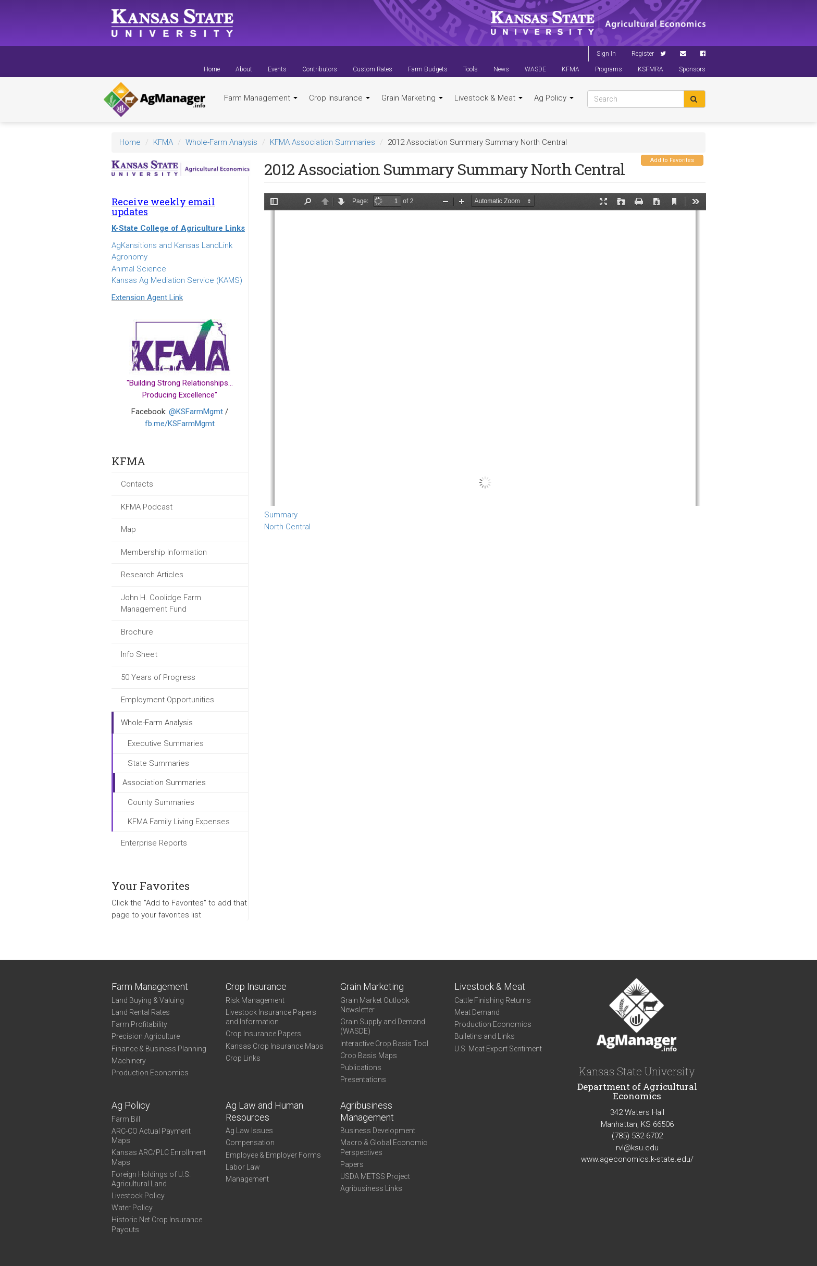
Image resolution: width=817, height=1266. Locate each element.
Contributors (319, 69)
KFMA (570, 69)
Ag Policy (554, 98)
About (244, 69)
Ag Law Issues (249, 1130)
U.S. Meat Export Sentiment (498, 1049)
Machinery (129, 1061)
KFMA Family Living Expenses (179, 821)
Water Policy (132, 1207)
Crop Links (243, 1058)
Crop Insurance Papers (263, 1033)
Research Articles (152, 574)
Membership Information (164, 552)
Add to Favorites (672, 160)
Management (247, 1179)
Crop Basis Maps (368, 1055)
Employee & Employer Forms (273, 1155)
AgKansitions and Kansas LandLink (172, 245)
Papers (352, 1164)
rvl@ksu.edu (637, 1147)
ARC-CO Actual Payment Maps (151, 1136)
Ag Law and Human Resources (264, 1111)
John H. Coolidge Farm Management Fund (161, 603)
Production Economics (150, 1073)
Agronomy (129, 257)
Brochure (137, 632)
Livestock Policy (138, 1195)
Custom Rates (372, 69)
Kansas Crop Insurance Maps (275, 1046)
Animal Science (139, 269)
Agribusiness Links (371, 1188)
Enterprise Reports (154, 843)
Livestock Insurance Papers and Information (271, 1017)
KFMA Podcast (146, 507)
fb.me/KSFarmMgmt (180, 423)
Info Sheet (139, 654)
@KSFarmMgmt (196, 411)
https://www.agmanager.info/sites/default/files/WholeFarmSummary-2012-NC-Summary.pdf (485, 349)
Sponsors (692, 69)
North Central (287, 526)
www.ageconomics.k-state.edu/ (637, 1159)
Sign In (606, 53)
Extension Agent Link (147, 297)
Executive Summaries (166, 743)
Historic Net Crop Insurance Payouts (157, 1224)
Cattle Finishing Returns (492, 1000)
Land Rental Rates (141, 1012)
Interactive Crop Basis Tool (384, 1043)
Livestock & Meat (488, 98)
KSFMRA (650, 69)
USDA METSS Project (375, 1176)
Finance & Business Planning (159, 1049)
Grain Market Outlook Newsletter (375, 1005)
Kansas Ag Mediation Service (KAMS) (177, 280)
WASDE (535, 69)
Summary (281, 514)
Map (128, 529)
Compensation (250, 1142)
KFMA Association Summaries (322, 142)
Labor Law (243, 1167)
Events (277, 69)
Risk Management (255, 1000)
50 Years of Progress (158, 677)
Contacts (137, 484)
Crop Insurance (339, 98)
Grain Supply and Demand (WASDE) (382, 1026)
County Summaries (161, 802)
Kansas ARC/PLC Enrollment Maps (159, 1157)
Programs (608, 69)
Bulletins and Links (484, 1036)
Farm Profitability (139, 1024)
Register (643, 53)
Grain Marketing (412, 98)
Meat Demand (477, 1012)
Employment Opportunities (167, 699)
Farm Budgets (428, 69)
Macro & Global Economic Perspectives (383, 1147)
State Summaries (158, 763)
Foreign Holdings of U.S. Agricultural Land (151, 1179)
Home (212, 69)
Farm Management (261, 98)
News (501, 69)
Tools (470, 69)
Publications (360, 1067)
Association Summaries (164, 782)
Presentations (363, 1079)
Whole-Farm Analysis (221, 142)
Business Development (377, 1130)
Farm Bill (126, 1119)
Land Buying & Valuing (148, 1000)
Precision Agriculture (146, 1036)
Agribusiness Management (367, 1111)
